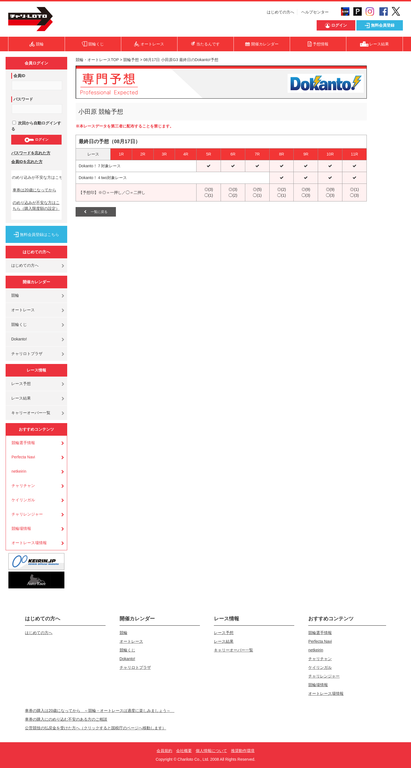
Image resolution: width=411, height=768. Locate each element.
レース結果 (21, 398)
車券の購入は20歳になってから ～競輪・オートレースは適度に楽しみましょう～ (99, 710)
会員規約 (164, 750)
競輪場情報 (21, 528)
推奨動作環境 (242, 750)
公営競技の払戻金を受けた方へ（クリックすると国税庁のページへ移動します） (95, 728)
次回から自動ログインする (36, 126)
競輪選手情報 (23, 442)
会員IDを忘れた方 (27, 161)
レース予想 (21, 383)
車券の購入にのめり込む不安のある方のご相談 (66, 719)
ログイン (36, 139)
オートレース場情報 (29, 542)
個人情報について (211, 750)
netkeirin (18, 471)
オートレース (23, 310)
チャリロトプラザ (27, 353)
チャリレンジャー (27, 514)
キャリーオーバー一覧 (30, 412)
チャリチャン (23, 485)
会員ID (19, 75)
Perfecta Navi (23, 457)
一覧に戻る (96, 212)
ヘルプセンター (315, 12)
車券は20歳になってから (34, 190)
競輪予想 (131, 59)
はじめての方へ (280, 12)
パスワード (23, 99)
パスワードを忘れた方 (30, 153)
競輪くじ (19, 324)
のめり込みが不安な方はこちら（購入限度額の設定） (36, 205)
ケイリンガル (23, 500)
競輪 (15, 295)
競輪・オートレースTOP (97, 59)
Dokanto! (19, 339)
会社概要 (184, 750)
